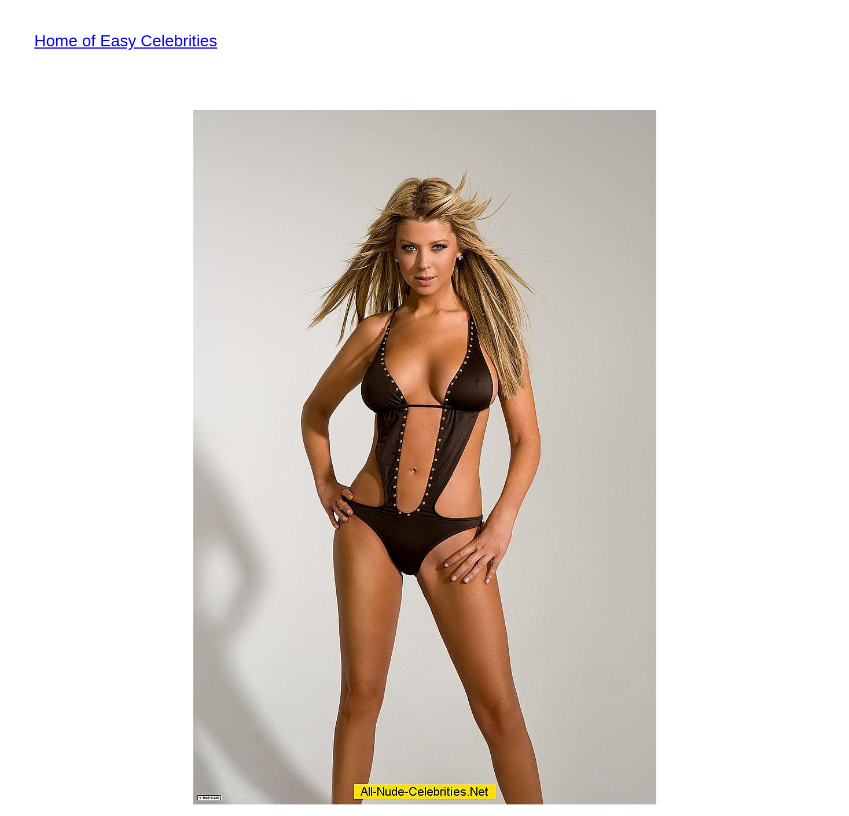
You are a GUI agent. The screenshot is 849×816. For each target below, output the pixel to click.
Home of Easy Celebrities (125, 41)
